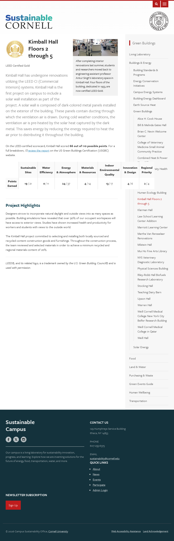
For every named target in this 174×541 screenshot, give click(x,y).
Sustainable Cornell (29, 21)
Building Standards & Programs (145, 72)
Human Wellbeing (139, 392)
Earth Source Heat (144, 105)
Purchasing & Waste (141, 375)
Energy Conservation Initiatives (146, 83)
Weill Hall (143, 338)
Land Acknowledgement (155, 531)
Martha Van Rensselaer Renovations (151, 236)
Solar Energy (141, 347)
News (96, 474)
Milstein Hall (145, 244)
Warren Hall (145, 305)
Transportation (138, 401)
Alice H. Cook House (150, 118)
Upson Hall (144, 298)
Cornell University (58, 531)
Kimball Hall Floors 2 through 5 (150, 201)
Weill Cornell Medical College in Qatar (150, 329)
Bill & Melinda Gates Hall (152, 125)
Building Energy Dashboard (149, 98)
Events (97, 479)
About (96, 469)
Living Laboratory (139, 54)
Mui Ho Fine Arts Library (152, 251)
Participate (99, 485)
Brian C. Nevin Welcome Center (152, 133)
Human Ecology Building (152, 192)
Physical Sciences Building (153, 268)
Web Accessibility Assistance (126, 531)
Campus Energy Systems (147, 92)
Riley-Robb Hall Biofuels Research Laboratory (152, 277)
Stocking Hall (145, 286)
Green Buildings (143, 42)
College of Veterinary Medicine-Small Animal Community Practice (151, 146)
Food (132, 358)
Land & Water (137, 367)
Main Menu (164, 3)
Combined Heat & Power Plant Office (153, 160)
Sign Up (13, 505)
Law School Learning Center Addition (150, 218)
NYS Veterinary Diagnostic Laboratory (151, 259)
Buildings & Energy (140, 63)
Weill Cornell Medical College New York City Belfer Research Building (152, 315)
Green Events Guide (141, 384)
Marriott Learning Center (153, 227)
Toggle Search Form (156, 3)
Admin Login (100, 490)
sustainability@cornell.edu (105, 458)
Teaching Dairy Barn (149, 292)
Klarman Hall (145, 210)
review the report (38, 150)
